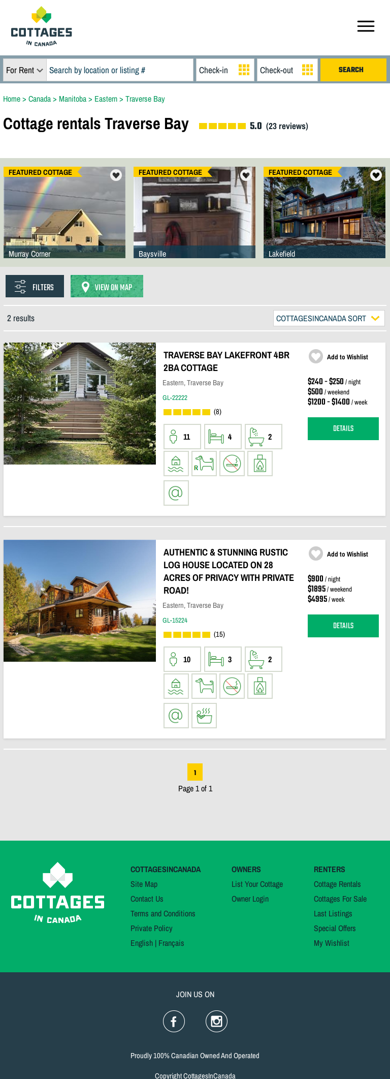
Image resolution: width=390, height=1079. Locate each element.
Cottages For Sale (340, 898)
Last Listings (333, 913)
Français (171, 942)
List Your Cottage (257, 883)
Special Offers (335, 928)
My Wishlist (331, 942)
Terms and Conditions (163, 913)
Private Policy (152, 928)
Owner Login (250, 898)
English (142, 942)
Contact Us (147, 898)
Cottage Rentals (337, 883)
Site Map (144, 883)
